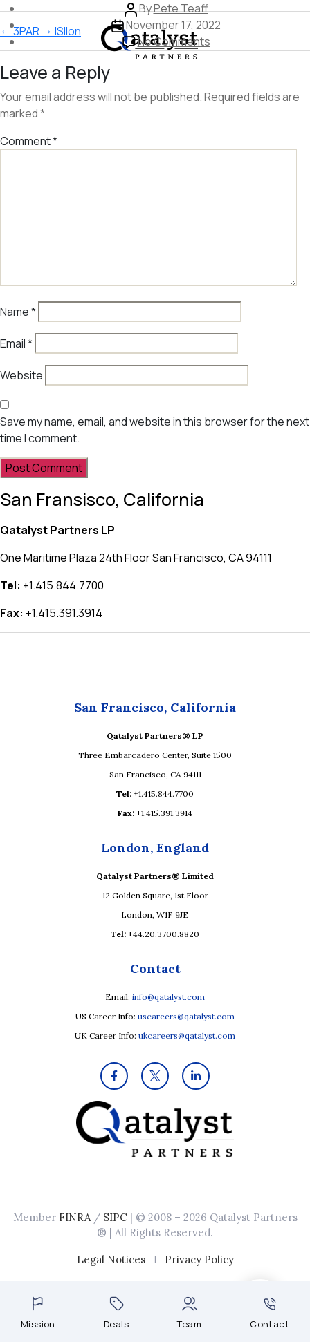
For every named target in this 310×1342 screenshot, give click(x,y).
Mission (38, 1313)
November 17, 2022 (173, 24)
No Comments (174, 41)
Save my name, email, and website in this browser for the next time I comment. (154, 430)
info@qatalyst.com (168, 997)
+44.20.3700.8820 (163, 934)
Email (16, 343)
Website (21, 375)
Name (18, 311)
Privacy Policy (199, 1259)
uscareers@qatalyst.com (186, 1016)
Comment (28, 141)
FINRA (75, 1217)
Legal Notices (111, 1259)
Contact (269, 1314)
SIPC (115, 1217)
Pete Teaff (181, 8)
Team (189, 1313)
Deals (116, 1313)
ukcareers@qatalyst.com (186, 1035)
